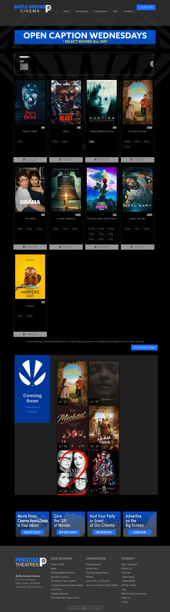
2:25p (101, 233)
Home (85, 19)
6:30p (146, 228)
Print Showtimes (144, 347)
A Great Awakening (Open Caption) (67, 585)
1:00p (55, 228)
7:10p (39, 228)
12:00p (127, 141)
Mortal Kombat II (93, 564)
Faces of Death (57, 564)
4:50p (101, 239)
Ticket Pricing (127, 577)
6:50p (75, 228)
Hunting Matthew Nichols (62, 573)
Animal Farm (92, 568)
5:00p (29, 316)
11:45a (101, 228)
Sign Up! (146, 7)
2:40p (110, 233)
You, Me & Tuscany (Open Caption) (102, 585)
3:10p (137, 228)
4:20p (91, 239)
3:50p (65, 228)
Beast (53, 568)
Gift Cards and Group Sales (133, 593)
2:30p (20, 316)
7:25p (20, 141)
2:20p (137, 141)
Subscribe (126, 573)
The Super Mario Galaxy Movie (65, 598)
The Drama (56, 589)
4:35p (29, 228)
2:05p (20, 228)
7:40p (91, 141)
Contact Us (126, 568)
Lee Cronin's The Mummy (98, 581)
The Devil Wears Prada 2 (97, 573)
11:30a (91, 228)
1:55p (91, 233)
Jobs (123, 589)
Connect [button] (147, 19)
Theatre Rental (128, 581)
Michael (89, 577)
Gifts (134, 19)
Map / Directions (129, 564)
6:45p (65, 141)
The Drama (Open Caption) (63, 581)
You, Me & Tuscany (60, 577)
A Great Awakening (60, 593)
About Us (125, 598)
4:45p (146, 141)
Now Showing (101, 19)
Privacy (124, 602)
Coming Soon (120, 19)
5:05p (55, 141)
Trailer (30, 159)
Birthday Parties (128, 585)
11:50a (127, 228)
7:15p (127, 146)
